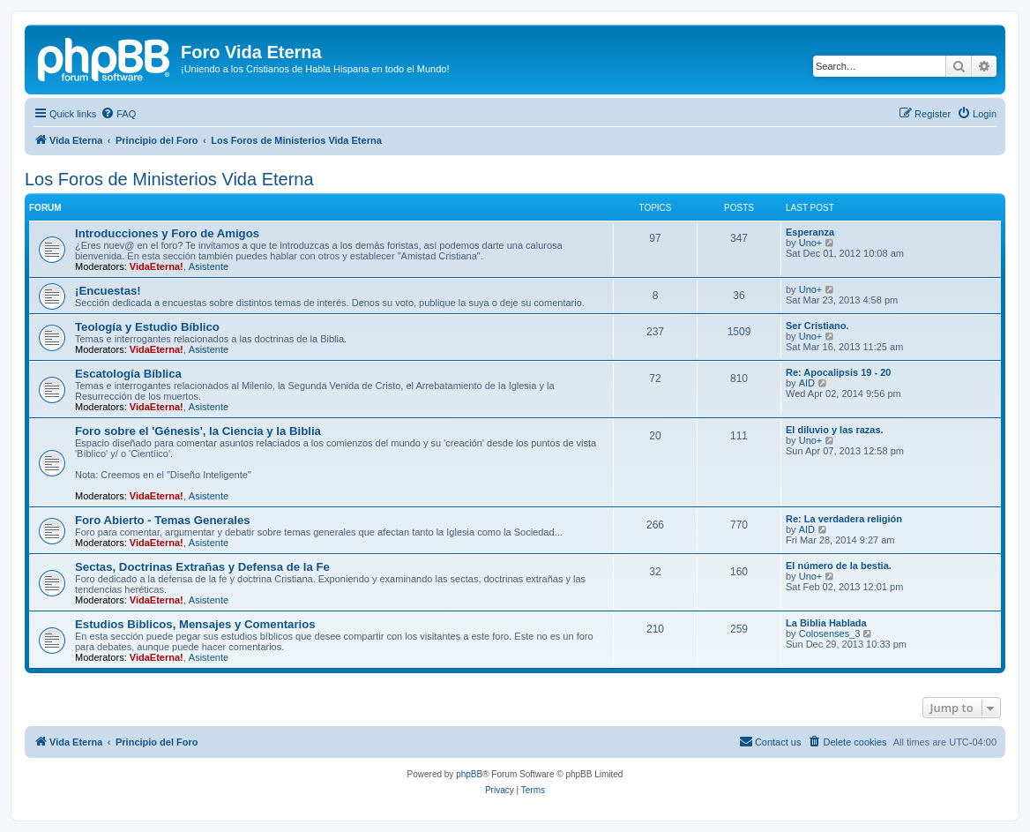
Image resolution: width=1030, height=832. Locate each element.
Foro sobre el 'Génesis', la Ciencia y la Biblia (198, 431)
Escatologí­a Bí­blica (128, 373)
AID (807, 383)
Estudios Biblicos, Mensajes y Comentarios (195, 624)
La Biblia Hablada (826, 623)
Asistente (208, 266)
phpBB (469, 774)
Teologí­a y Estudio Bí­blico (147, 327)
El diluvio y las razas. (835, 429)
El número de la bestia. (839, 565)
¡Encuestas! (108, 290)
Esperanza (810, 232)
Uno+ (811, 242)
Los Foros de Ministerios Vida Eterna (169, 179)
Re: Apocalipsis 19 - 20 (838, 372)
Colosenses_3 (830, 633)
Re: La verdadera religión (844, 518)
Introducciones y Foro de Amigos (167, 233)
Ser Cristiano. (817, 325)
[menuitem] (118, 113)
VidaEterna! (156, 266)
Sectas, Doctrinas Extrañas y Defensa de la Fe (202, 566)
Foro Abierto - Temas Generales (162, 520)
